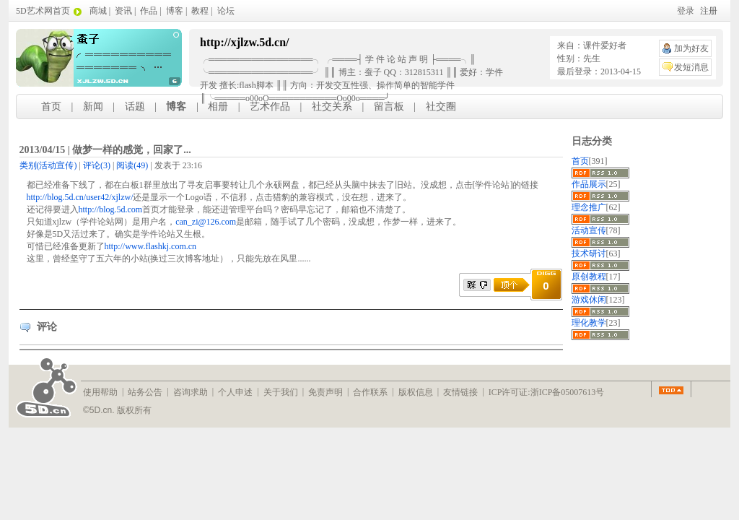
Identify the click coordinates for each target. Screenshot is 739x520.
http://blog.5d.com (111, 209)
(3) (96, 165)
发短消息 (691, 67)
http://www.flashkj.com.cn (151, 246)
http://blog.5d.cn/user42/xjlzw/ (80, 197)
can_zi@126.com (205, 222)
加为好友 (691, 48)
